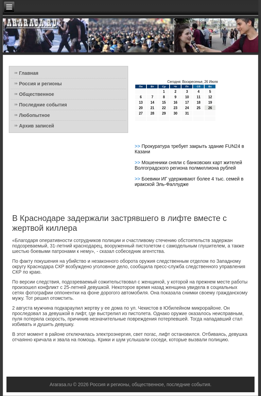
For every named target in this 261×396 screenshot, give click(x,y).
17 (187, 102)
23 (175, 108)
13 (141, 102)
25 (199, 108)
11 (199, 97)
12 (210, 97)
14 (152, 102)
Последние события (43, 104)
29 (164, 113)
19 (210, 102)
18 (199, 102)
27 (141, 113)
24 (187, 108)
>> (138, 146)
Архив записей (36, 125)
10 (187, 97)
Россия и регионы (40, 83)
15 (164, 102)
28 (152, 113)
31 (187, 113)
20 (141, 108)
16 (175, 102)
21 (152, 108)
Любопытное (34, 115)
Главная (28, 73)
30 (175, 113)
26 (210, 108)
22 (164, 108)
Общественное (36, 94)
